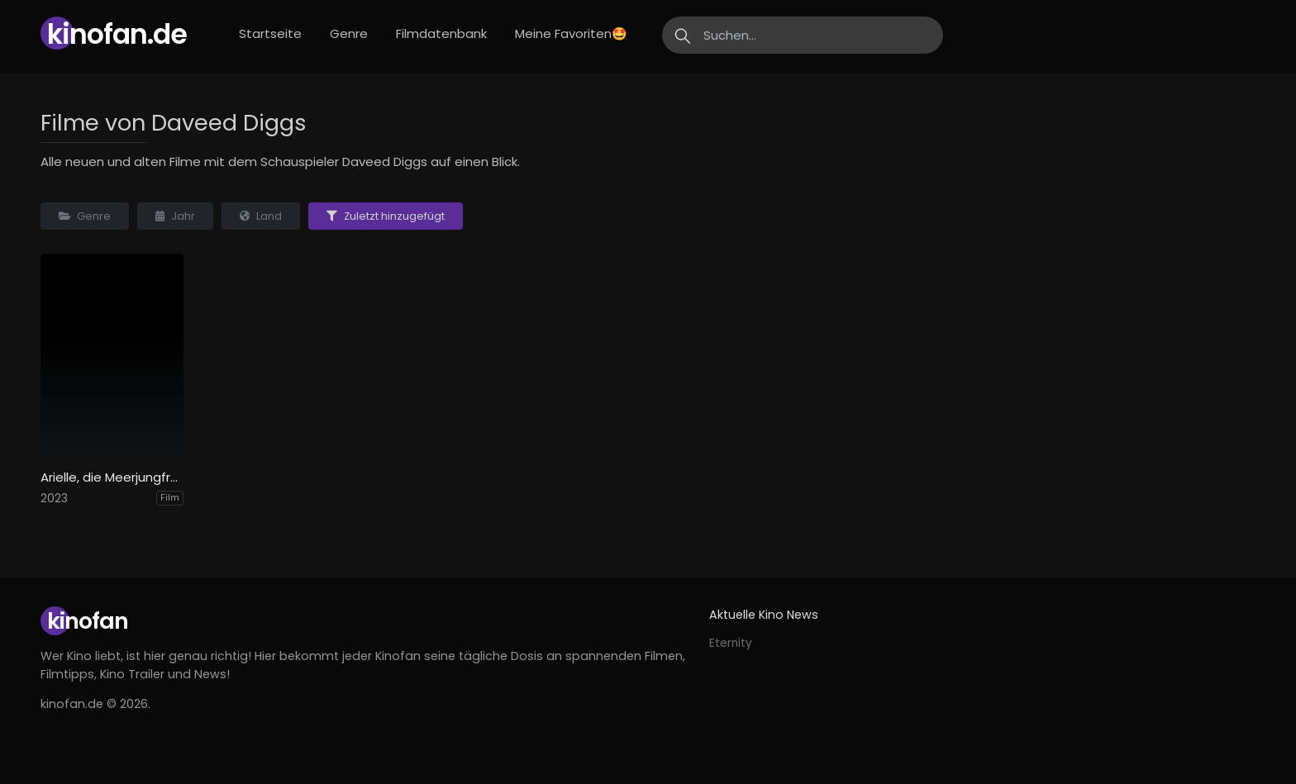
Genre (349, 33)
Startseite (270, 33)
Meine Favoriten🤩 (571, 33)
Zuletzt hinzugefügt (385, 216)
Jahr (175, 216)
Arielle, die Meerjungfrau (111, 477)
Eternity (730, 643)
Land (261, 216)
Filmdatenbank (441, 33)
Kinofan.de (117, 34)
